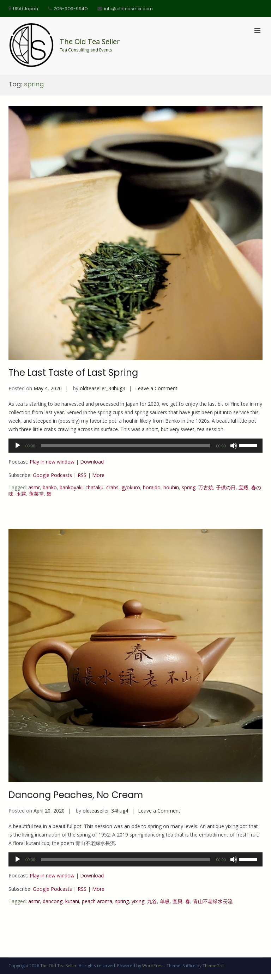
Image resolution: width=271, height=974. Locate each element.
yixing (138, 901)
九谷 (152, 901)
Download (92, 461)
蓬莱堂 (36, 493)
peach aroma (97, 901)
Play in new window (52, 461)
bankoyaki (71, 487)
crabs (112, 487)
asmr (34, 487)
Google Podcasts (52, 475)
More (98, 475)
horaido (152, 487)
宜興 (177, 901)
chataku (94, 487)
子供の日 (226, 487)
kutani (72, 901)
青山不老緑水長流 (213, 901)
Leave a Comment (156, 388)
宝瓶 (243, 487)
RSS (82, 475)
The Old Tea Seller (90, 41)
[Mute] (233, 445)
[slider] (126, 445)
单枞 (165, 901)
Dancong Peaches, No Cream (75, 795)
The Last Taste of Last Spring (73, 372)
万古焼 (205, 487)
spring (188, 487)
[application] (135, 446)
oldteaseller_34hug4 (102, 388)
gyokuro (130, 487)
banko (50, 487)
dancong (52, 901)
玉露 (21, 493)
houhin (171, 487)
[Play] (17, 445)
